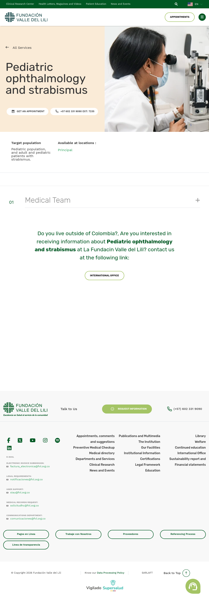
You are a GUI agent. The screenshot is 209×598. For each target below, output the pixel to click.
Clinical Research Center (20, 4)
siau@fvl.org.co (20, 492)
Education (152, 470)
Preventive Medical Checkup (93, 447)
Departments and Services (95, 459)
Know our (104, 572)
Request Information (127, 409)
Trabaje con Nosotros (78, 534)
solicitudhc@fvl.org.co (24, 505)
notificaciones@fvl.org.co (26, 479)
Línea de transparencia (26, 544)
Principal (65, 150)
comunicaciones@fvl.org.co (28, 518)
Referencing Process (182, 534)
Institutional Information (142, 453)
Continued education (190, 447)
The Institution (149, 442)
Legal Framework (147, 465)
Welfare (200, 442)
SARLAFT (147, 572)
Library (200, 436)
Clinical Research (102, 465)
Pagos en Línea (26, 534)
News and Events (120, 4)
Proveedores (130, 534)
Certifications (150, 459)
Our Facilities (150, 447)
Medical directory (102, 453)
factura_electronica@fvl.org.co (30, 466)
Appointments (179, 16)
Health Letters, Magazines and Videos (60, 4)
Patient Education (96, 4)
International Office (104, 275)
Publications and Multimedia (139, 436)
